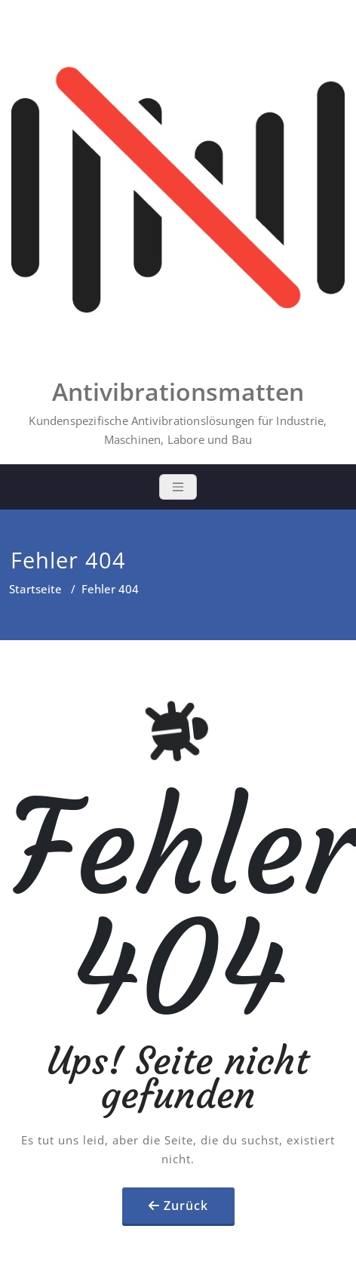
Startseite (35, 588)
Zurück (186, 1205)
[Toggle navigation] (178, 487)
